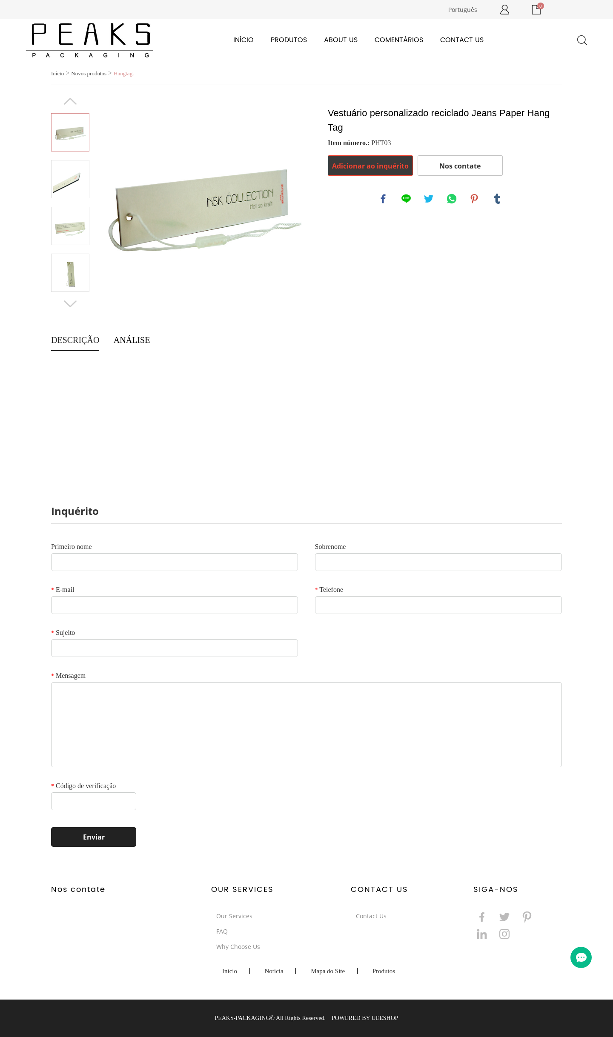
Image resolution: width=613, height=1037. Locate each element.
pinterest (474, 199)
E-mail (62, 589)
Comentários (399, 40)
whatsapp (452, 199)
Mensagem (68, 675)
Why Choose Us (238, 947)
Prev (70, 101)
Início (243, 40)
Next (70, 303)
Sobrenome (330, 546)
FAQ (222, 931)
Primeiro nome (71, 546)
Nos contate (460, 166)
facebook (383, 199)
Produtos (289, 40)
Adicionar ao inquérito (370, 166)
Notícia (274, 971)
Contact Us (462, 40)
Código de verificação (83, 785)
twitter (429, 199)
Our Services (234, 916)
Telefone (329, 589)
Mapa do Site (328, 971)
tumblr (497, 199)
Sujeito (63, 632)
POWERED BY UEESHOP (365, 1018)
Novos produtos (88, 73)
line (406, 199)
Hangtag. (124, 73)
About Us (341, 40)
